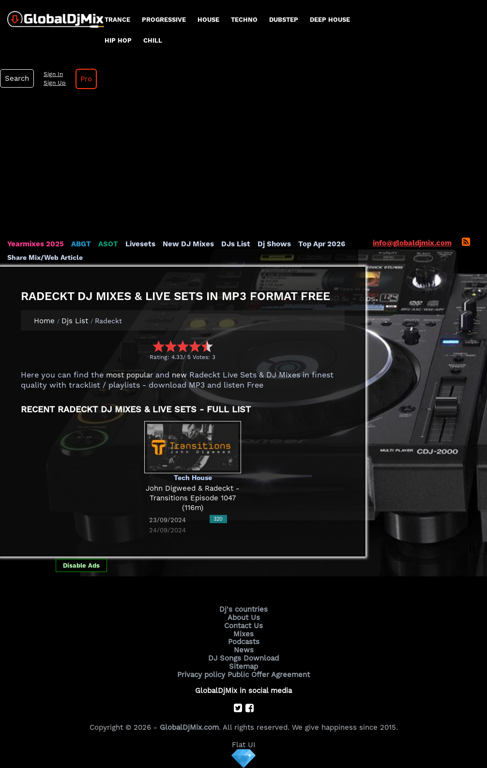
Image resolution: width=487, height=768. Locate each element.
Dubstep (283, 19)
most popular (129, 375)
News (244, 650)
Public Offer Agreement (269, 674)
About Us (244, 617)
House (208, 19)
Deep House (330, 19)
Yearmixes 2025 (35, 244)
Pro (86, 79)
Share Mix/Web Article (45, 257)
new (179, 375)
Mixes (243, 634)
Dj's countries (243, 609)
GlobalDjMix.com (189, 727)
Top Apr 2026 (321, 244)
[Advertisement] (243, 166)
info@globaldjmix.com (412, 243)
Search (17, 78)
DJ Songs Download (243, 658)
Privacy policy (201, 674)
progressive (164, 19)
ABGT (81, 244)
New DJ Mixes (188, 244)
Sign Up (55, 82)
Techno (244, 19)
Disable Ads (81, 565)
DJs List (235, 244)
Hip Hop (118, 40)
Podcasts (243, 641)
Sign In (53, 74)
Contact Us (243, 625)
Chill (152, 40)
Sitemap (243, 666)
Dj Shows (274, 244)
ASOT (108, 244)
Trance (117, 19)
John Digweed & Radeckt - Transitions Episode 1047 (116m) (193, 498)
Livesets (140, 244)
